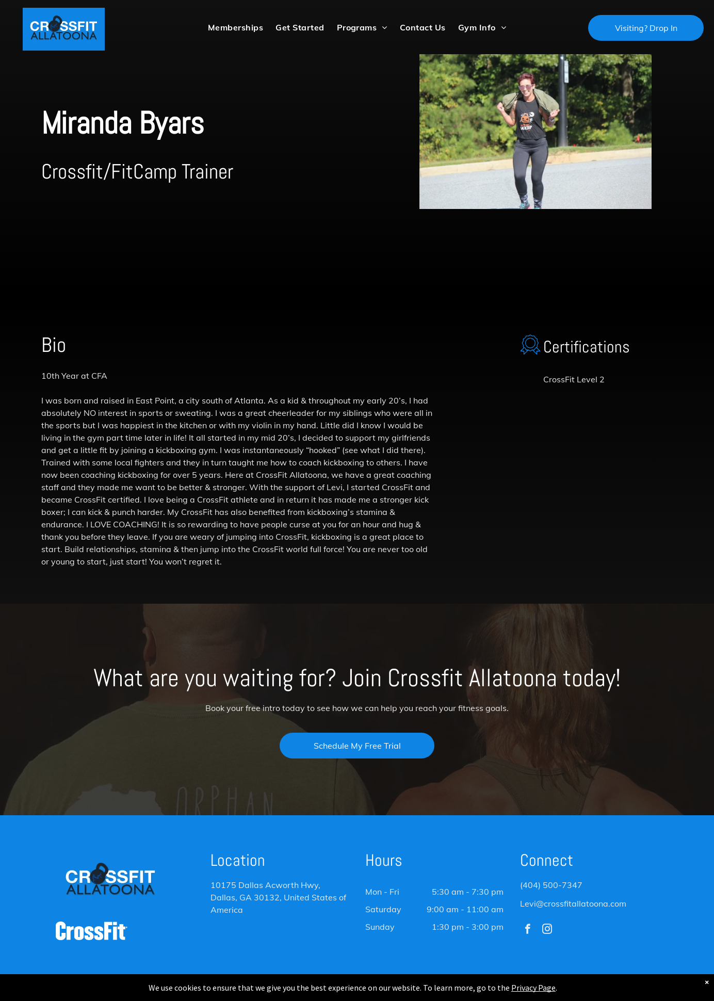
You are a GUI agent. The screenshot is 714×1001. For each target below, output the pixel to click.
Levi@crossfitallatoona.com (573, 903)
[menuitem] (235, 27)
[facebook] (527, 930)
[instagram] (547, 930)
